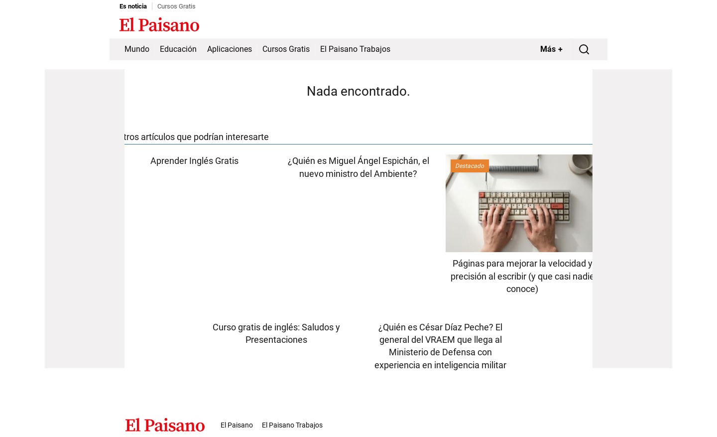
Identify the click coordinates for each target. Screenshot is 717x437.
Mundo (136, 49)
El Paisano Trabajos (355, 49)
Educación (178, 49)
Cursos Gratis (176, 6)
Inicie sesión (578, 25)
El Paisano (237, 425)
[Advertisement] (84, 218)
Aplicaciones (229, 49)
